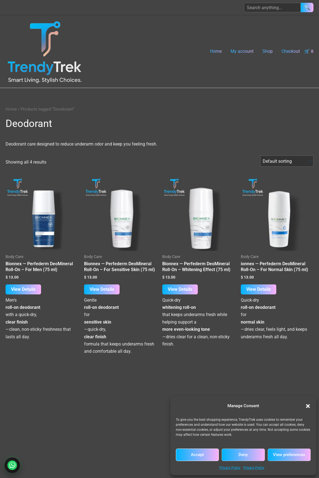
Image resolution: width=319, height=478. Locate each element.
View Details (23, 289)
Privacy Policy (229, 468)
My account (242, 51)
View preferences (289, 454)
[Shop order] (286, 161)
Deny (243, 454)
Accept (197, 454)
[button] (308, 406)
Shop (267, 51)
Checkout (291, 51)
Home (216, 51)
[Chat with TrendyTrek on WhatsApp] (12, 465)
